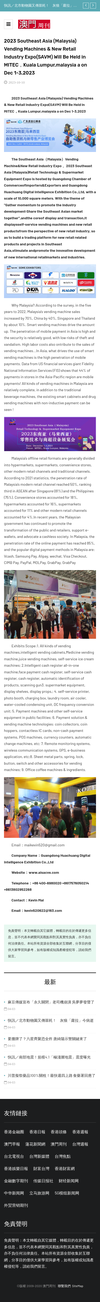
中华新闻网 (14, 1192)
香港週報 (80, 1131)
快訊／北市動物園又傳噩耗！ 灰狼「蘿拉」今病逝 (40, 6)
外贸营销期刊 (16, 1205)
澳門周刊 (59, 1144)
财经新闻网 (69, 1180)
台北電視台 (14, 1156)
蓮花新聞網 (35, 1144)
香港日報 (37, 1131)
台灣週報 (80, 1144)
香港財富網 (65, 1168)
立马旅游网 (39, 1192)
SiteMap (77, 1286)
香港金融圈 (14, 1131)
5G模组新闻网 (67, 1192)
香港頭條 (59, 1131)
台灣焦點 (63, 1156)
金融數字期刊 (16, 1180)
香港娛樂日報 (16, 1168)
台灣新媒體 (39, 1156)
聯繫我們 (64, 1286)
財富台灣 (41, 1168)
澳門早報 (12, 1144)
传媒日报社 (43, 1180)
